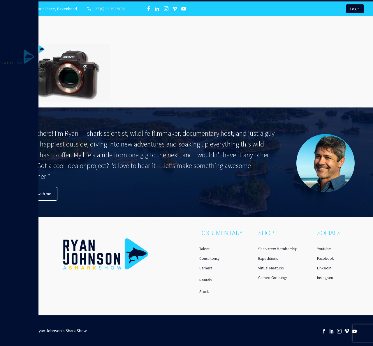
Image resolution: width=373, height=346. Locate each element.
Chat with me (40, 193)
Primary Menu (6, 6)
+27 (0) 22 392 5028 (109, 8)
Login (355, 8)
